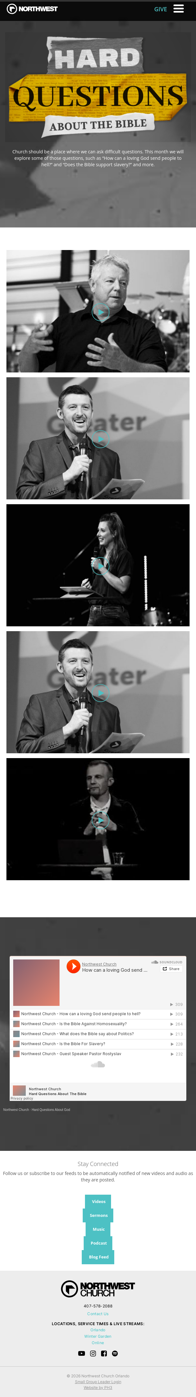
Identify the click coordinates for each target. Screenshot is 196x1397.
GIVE (160, 9)
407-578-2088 (98, 1306)
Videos (99, 1201)
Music (99, 1229)
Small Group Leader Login (98, 1381)
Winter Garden (98, 1336)
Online (98, 1342)
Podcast (99, 1243)
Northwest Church (16, 1110)
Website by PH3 (98, 1387)
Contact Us (98, 1313)
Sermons (99, 1215)
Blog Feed (98, 1257)
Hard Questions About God (51, 1110)
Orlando (98, 1329)
